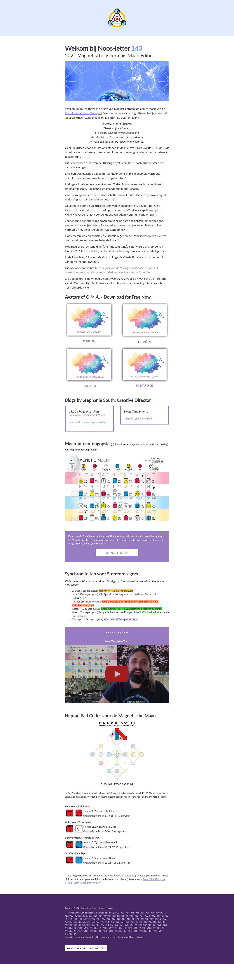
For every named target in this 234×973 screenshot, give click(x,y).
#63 (67, 922)
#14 (127, 912)
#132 (105, 931)
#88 (92, 925)
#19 (152, 912)
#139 (148, 931)
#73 (117, 922)
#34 (126, 916)
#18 (147, 912)
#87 (87, 925)
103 (68, 928)
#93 (116, 925)
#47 (88, 919)
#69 (97, 922)
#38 (146, 916)
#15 (132, 912)
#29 (100, 916)
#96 (131, 925)
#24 (76, 916)
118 (118, 928)
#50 (103, 919)
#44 (73, 919)
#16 (137, 912)
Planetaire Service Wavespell (83, 113)
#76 (133, 922)
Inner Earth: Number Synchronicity (87, 422)
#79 (148, 922)
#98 (142, 925)
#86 (82, 925)
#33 (121, 916)
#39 (151, 916)
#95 (126, 925)
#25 (81, 916)
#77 (137, 922)
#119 (123, 928)
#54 (123, 919)
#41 (161, 916)
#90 (102, 925)
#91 (107, 925)
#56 (133, 919)
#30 (106, 916)
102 (165, 925)
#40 (156, 916)
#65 (77, 922)
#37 (141, 916)
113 (86, 928)
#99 (147, 925)
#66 (82, 922)
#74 (122, 922)
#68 (92, 922)
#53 (118, 919)
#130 (92, 931)
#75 (127, 922)
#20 (158, 912)
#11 (112, 912)
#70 (102, 922)
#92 (111, 925)
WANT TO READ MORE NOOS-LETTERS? (86, 948)
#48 (93, 919)
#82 (163, 922)
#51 (108, 919)
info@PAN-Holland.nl (134, 937)
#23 (71, 916)
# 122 (142, 928)
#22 (67, 916)
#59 (149, 919)
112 (81, 928)
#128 (80, 931)
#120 (130, 928)
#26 (86, 916)
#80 (153, 922)
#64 (72, 922)
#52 (113, 919)
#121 (136, 928)
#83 (67, 925)
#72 (112, 922)
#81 (158, 922)
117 (111, 928)
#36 (136, 916)
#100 (152, 925)
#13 (122, 912)
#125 (161, 928)
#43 (68, 919)
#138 (142, 931)
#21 (163, 912)
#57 (139, 919)
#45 (78, 919)
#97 (137, 925)
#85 (77, 925)
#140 (155, 931)
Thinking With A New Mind (138, 418)
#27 (90, 916)
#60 (154, 919)
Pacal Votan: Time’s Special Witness (87, 414)
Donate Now (117, 552)
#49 (98, 919)
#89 (97, 925)
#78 (143, 922)
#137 (136, 931)
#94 (121, 925)
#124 (155, 928)
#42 (166, 916)
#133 (111, 931)
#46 (83, 919)
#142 (67, 934)
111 (74, 928)
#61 (159, 919)
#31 (111, 916)
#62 (164, 919)
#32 (116, 916)
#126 (67, 931)
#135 (123, 931)
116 (105, 928)
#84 (72, 925)
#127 (73, 931)
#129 (86, 931)
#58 (144, 919)
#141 (161, 931)
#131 (98, 931)
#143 (73, 934)
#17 (142, 912)
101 (159, 925)
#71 (107, 922)
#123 (149, 928)
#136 (130, 931)
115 (99, 928)
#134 (117, 931)
